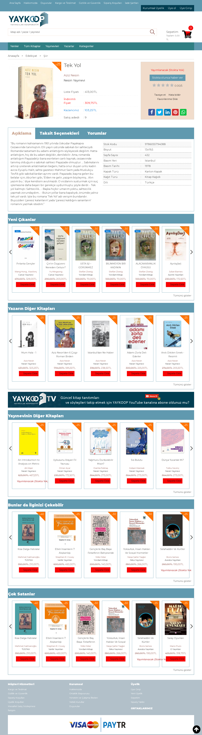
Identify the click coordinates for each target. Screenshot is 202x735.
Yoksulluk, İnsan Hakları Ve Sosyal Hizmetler (145, 642)
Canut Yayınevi (25, 274)
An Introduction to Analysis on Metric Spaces (65, 464)
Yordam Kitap (116, 274)
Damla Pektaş (137, 468)
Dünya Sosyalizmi (26, 263)
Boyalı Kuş (29, 549)
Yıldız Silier (136, 557)
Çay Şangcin (25, 271)
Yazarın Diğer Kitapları (31, 308)
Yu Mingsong (85, 271)
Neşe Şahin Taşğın (172, 557)
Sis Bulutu (172, 460)
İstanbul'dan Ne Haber (137, 352)
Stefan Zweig (116, 271)
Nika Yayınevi (172, 560)
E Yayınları (29, 560)
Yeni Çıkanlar (22, 219)
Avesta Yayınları (176, 649)
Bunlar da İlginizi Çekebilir (35, 505)
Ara (152, 32)
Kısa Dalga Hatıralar (65, 549)
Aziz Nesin (29, 360)
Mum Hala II (29, 352)
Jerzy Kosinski (29, 557)
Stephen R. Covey (101, 557)
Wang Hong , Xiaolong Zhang (59, 271)
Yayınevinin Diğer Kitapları (36, 416)
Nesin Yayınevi (28, 363)
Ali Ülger (64, 468)
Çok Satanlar (21, 594)
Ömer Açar (100, 468)
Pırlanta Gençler (55, 263)
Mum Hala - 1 (64, 352)
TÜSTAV (65, 560)
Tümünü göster (182, 295)
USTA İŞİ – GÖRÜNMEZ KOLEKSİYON (115, 267)
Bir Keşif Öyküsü (28, 460)
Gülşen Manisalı (172, 468)
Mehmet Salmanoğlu (64, 557)
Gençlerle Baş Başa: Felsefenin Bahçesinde (116, 642)
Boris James (175, 646)
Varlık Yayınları (101, 560)
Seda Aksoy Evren (29, 468)
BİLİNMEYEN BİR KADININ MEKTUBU (146, 267)
